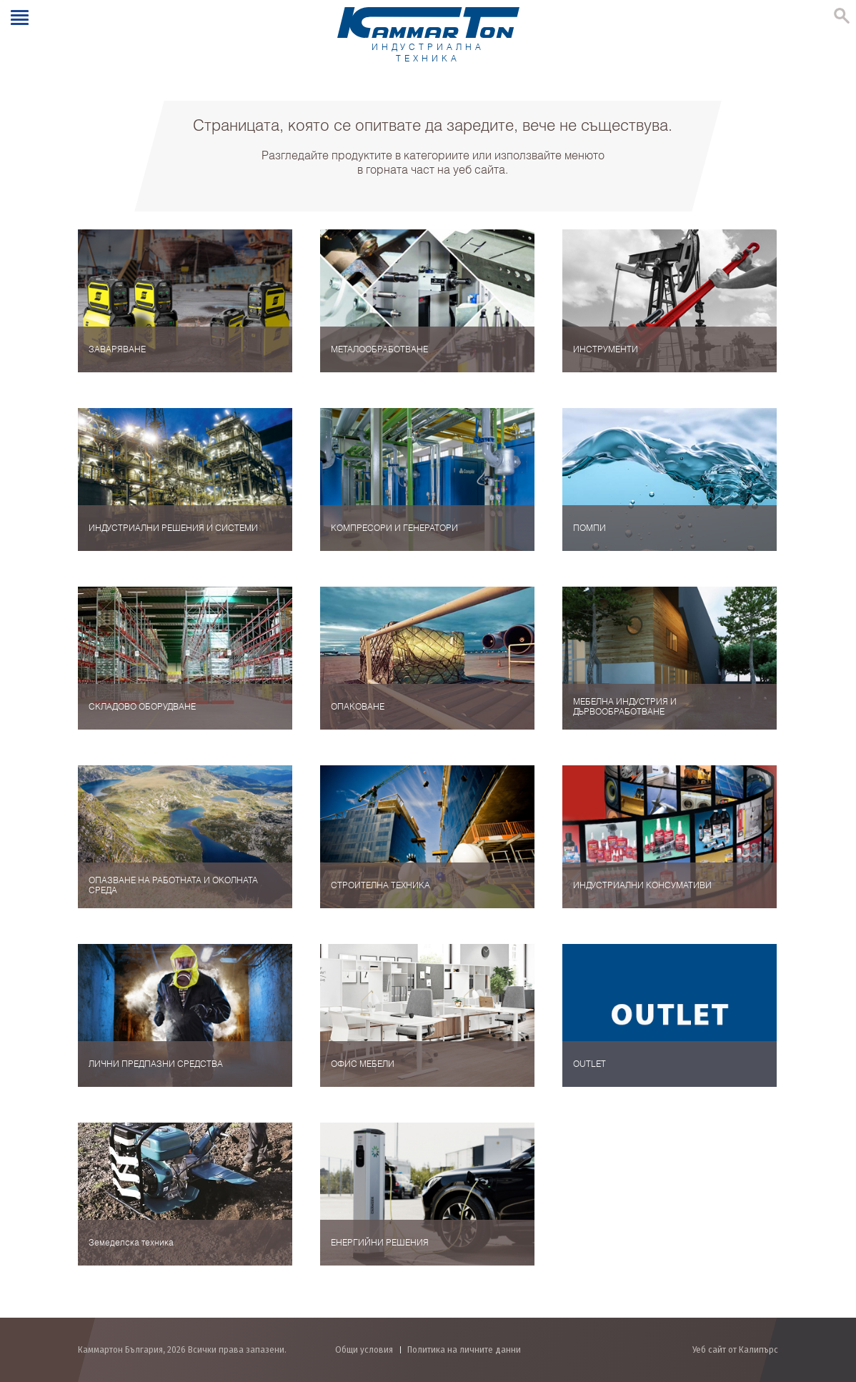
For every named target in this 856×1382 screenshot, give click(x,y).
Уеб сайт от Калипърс (735, 1349)
